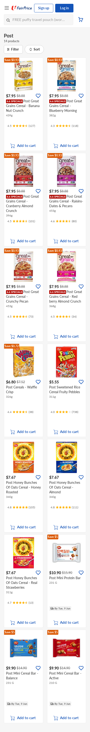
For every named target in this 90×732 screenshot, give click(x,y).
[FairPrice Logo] (22, 8)
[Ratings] (21, 126)
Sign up (43, 8)
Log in (64, 8)
